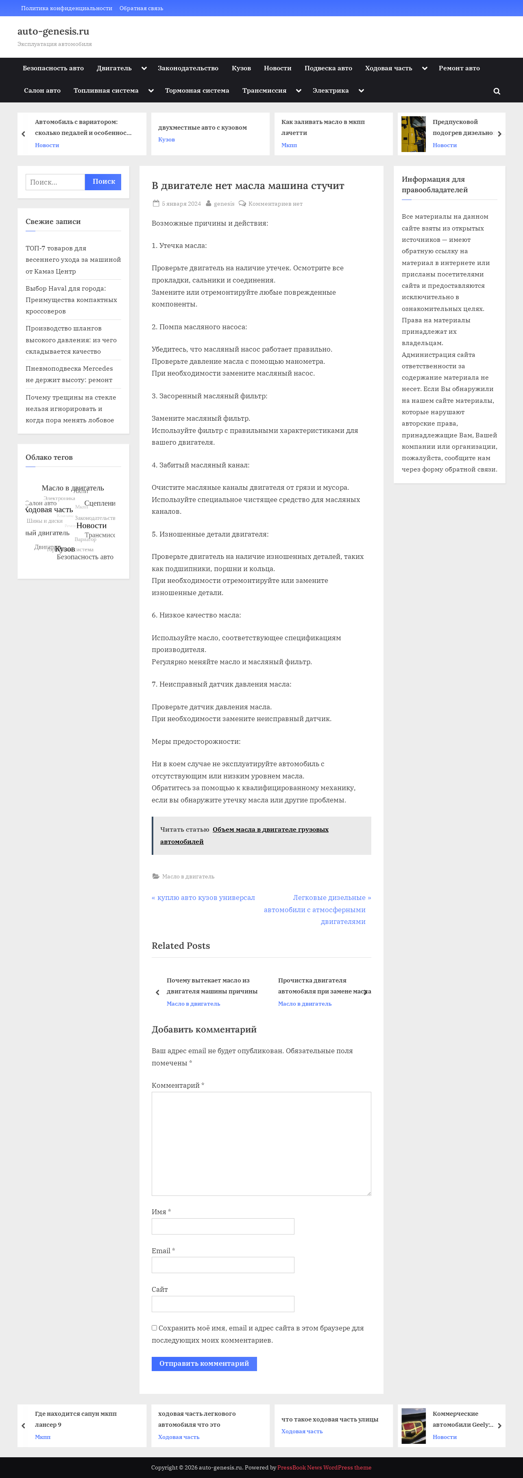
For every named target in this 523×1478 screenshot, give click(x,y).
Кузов (241, 67)
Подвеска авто (328, 67)
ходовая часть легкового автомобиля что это (200, 1418)
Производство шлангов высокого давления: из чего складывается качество (71, 339)
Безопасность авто (53, 67)
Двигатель (114, 67)
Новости (278, 67)
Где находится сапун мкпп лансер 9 (79, 1418)
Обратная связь (141, 8)
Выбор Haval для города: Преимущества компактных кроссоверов (71, 299)
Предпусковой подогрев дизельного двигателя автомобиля (472, 128)
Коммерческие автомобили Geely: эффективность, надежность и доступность (464, 1419)
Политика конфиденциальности (66, 8)
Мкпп (292, 145)
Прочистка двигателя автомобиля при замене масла (324, 985)
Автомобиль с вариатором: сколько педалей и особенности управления (87, 128)
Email (163, 1250)
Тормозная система (197, 90)
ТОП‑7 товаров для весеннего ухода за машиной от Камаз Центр (73, 259)
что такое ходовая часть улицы (333, 1419)
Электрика (331, 90)
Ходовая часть (388, 67)
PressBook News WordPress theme (324, 1467)
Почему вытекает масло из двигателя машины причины (212, 985)
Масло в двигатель (188, 876)
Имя (161, 1211)
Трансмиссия (264, 90)
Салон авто (42, 90)
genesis (224, 202)
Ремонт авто (459, 67)
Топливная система (106, 90)
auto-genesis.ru (53, 31)
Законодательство (188, 67)
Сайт (160, 1289)
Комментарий (178, 1085)
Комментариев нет (275, 203)
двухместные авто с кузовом (205, 127)
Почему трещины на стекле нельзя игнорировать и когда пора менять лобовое (71, 408)
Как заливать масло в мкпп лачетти (326, 127)
